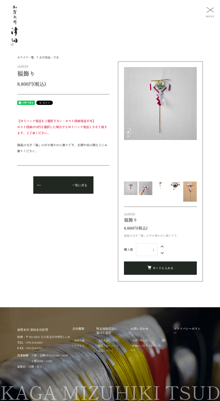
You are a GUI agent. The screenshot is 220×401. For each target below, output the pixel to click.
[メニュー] (209, 11)
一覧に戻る (79, 185)
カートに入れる (160, 268)
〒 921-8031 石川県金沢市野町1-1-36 (48, 337)
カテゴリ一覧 (25, 57)
